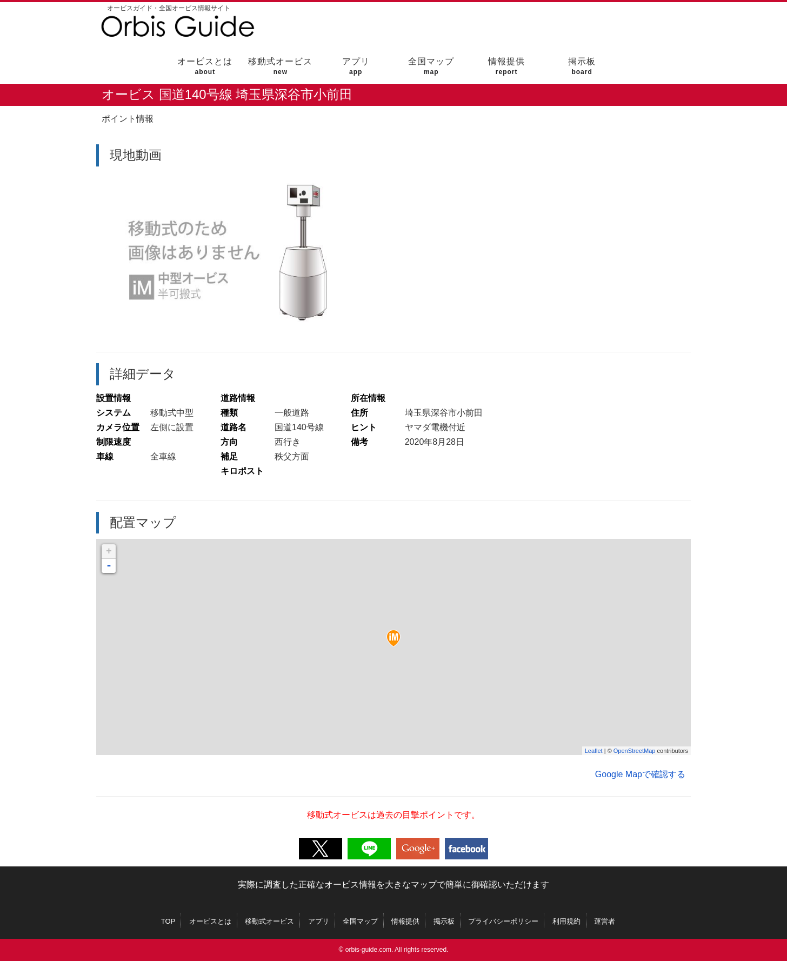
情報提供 (506, 66)
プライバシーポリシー (503, 921)
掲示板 (581, 66)
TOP (168, 921)
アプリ (355, 66)
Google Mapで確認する (640, 774)
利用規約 (566, 921)
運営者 (604, 921)
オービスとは (205, 66)
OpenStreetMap (634, 751)
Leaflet (594, 751)
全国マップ (431, 66)
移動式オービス (280, 66)
